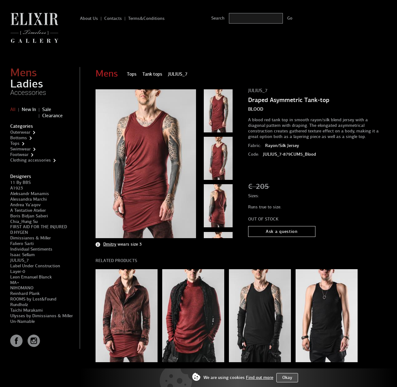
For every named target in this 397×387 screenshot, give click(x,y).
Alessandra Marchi (28, 199)
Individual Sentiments (31, 249)
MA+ (14, 282)
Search (218, 18)
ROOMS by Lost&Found (33, 299)
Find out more (259, 377)
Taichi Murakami (26, 310)
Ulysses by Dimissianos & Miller (41, 315)
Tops (15, 143)
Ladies (26, 84)
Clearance (52, 115)
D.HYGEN (19, 232)
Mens (23, 72)
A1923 (16, 188)
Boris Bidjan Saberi (29, 216)
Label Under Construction (35, 266)
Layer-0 (17, 271)
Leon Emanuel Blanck (31, 277)
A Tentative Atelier (28, 210)
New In (29, 109)
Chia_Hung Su (24, 221)
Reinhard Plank (25, 293)
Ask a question (282, 231)
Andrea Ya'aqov (25, 204)
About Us (89, 18)
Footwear (19, 154)
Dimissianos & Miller (30, 238)
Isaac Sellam (22, 254)
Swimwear (20, 149)
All (13, 109)
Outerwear (20, 132)
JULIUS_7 (19, 260)
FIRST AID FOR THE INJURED (38, 226)
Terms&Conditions (146, 18)
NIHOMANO (21, 288)
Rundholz (19, 304)
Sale (46, 109)
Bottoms (18, 137)
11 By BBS (20, 182)
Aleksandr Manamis (29, 193)
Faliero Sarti (22, 243)
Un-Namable (22, 321)
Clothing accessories (30, 160)
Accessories (28, 92)
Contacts (113, 18)
